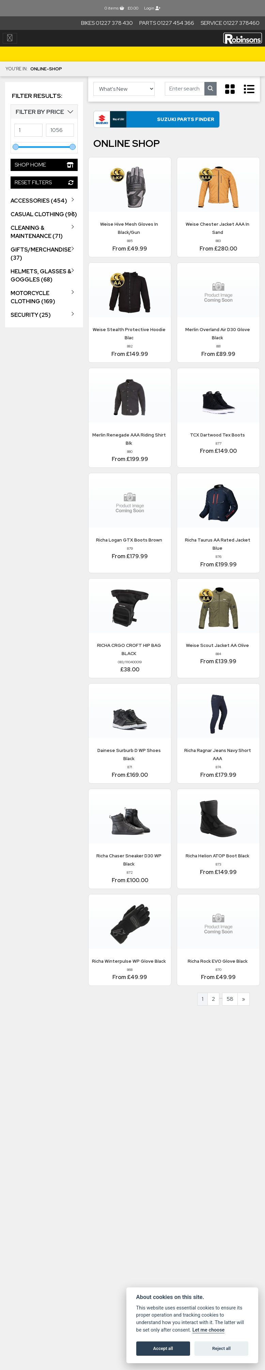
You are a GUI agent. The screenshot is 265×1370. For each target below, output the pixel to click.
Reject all (221, 1348)
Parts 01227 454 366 (166, 23)
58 (230, 1001)
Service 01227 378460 (230, 23)
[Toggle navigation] (10, 38)
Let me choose (208, 1330)
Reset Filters (44, 182)
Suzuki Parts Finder (158, 121)
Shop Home (44, 164)
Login (152, 8)
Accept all (163, 1348)
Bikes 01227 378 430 (107, 23)
